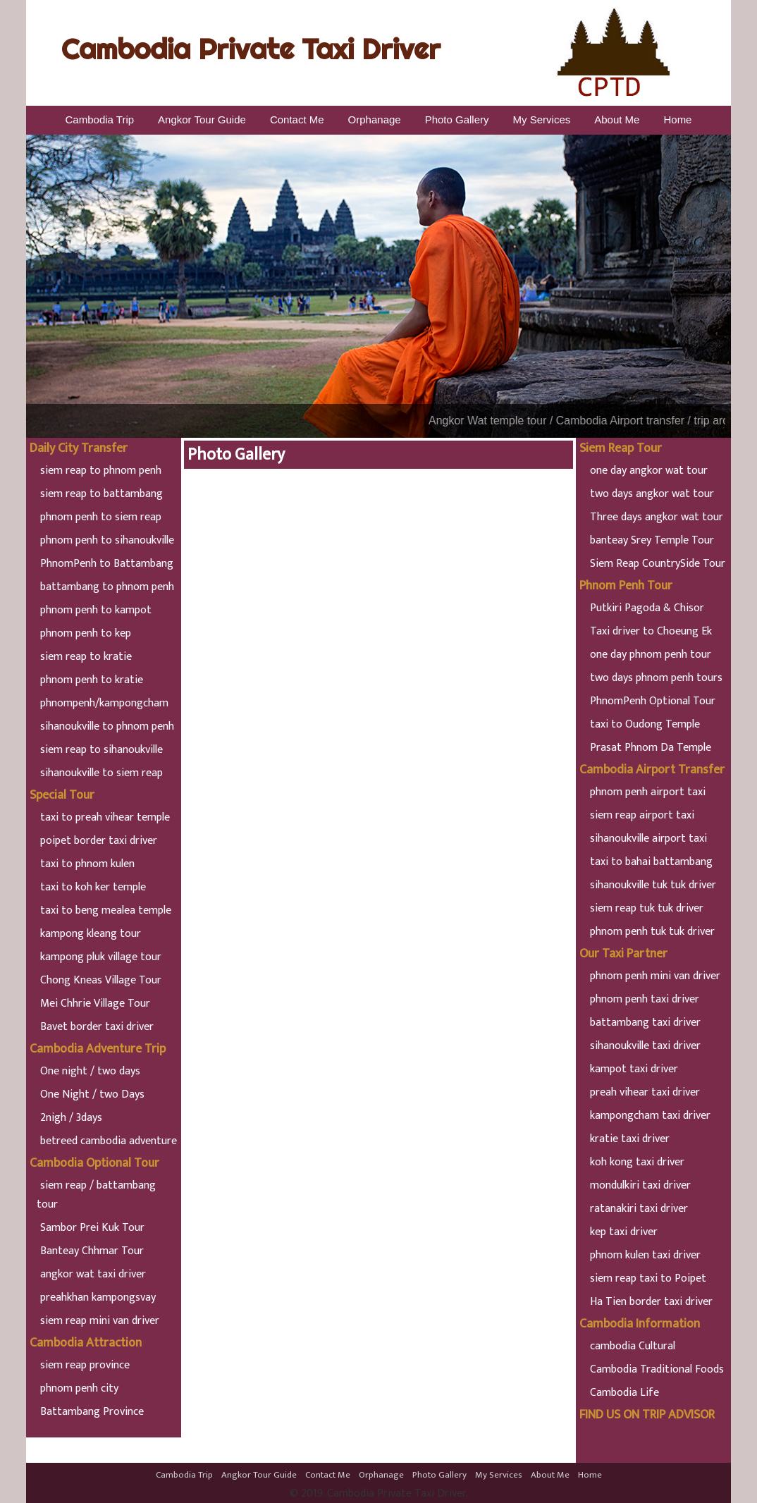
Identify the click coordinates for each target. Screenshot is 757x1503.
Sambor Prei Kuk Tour (92, 1227)
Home (677, 119)
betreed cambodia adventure (108, 1141)
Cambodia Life (624, 1392)
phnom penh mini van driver (655, 976)
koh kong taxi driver (637, 1162)
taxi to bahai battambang (651, 861)
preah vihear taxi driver (645, 1092)
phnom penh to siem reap (100, 517)
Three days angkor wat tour (656, 517)
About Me (616, 119)
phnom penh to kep (85, 633)
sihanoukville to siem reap (101, 773)
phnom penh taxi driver (644, 999)
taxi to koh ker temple (93, 887)
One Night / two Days (92, 1094)
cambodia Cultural (632, 1346)
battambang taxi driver (645, 1022)
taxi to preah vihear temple (105, 817)
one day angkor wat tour (649, 470)
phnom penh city (79, 1388)
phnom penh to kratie (91, 679)
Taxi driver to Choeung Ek (651, 631)
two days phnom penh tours (656, 677)
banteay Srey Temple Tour (652, 540)
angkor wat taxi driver (93, 1274)
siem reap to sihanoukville (101, 749)
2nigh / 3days (71, 1117)
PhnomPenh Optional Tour (652, 701)
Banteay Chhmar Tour (92, 1250)
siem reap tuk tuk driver (646, 908)
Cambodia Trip (100, 119)
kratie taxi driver (630, 1138)
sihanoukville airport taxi (648, 838)
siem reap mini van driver (99, 1320)
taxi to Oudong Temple (645, 724)
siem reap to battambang (101, 493)
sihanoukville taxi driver (645, 1045)
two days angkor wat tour (652, 493)
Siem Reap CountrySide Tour (657, 563)
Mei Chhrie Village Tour (95, 1003)
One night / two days (90, 1071)
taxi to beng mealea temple (105, 910)
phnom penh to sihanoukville (107, 540)
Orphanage (374, 119)
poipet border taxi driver (98, 840)
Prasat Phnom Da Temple (650, 747)
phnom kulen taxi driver (645, 1255)
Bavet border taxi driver (97, 1026)
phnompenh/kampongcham (104, 703)
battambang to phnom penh (107, 586)
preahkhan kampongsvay (98, 1297)
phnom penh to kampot (96, 610)
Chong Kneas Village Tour (100, 980)
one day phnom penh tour (650, 654)
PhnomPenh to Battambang (106, 563)
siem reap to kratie (86, 656)
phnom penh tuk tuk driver (652, 931)
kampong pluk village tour (100, 957)
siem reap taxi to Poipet (648, 1278)
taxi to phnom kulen (87, 863)
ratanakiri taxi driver (639, 1208)
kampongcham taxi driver (650, 1115)
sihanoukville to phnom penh (107, 726)
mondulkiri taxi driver (640, 1185)
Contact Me (297, 119)
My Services (542, 119)
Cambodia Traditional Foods (657, 1369)
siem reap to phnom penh (100, 470)
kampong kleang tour (90, 933)
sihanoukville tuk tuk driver (653, 885)
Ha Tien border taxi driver (651, 1301)
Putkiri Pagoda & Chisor (647, 608)
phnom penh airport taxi (648, 792)
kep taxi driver (624, 1231)
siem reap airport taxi (642, 815)
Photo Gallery (457, 119)
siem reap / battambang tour (96, 1195)
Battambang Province (92, 1411)
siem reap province (85, 1365)
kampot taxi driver (634, 1069)
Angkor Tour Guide (202, 119)
